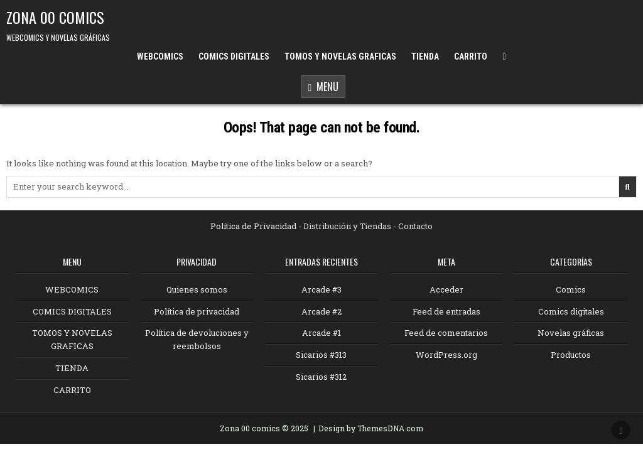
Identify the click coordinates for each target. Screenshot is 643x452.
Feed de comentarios (446, 332)
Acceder (446, 289)
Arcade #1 (321, 332)
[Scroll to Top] (621, 430)
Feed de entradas (446, 311)
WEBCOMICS (160, 56)
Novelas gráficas (571, 332)
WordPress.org (446, 354)
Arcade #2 (321, 311)
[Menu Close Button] (504, 57)
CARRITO (470, 56)
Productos (571, 354)
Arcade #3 (321, 289)
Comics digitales (571, 311)
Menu (323, 87)
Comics (571, 289)
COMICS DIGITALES (233, 56)
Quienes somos (196, 289)
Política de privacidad (196, 311)
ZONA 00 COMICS (55, 17)
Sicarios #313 (321, 354)
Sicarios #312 (321, 376)
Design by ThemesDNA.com (370, 428)
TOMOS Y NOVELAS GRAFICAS (340, 56)
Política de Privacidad (253, 226)
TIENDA (425, 56)
